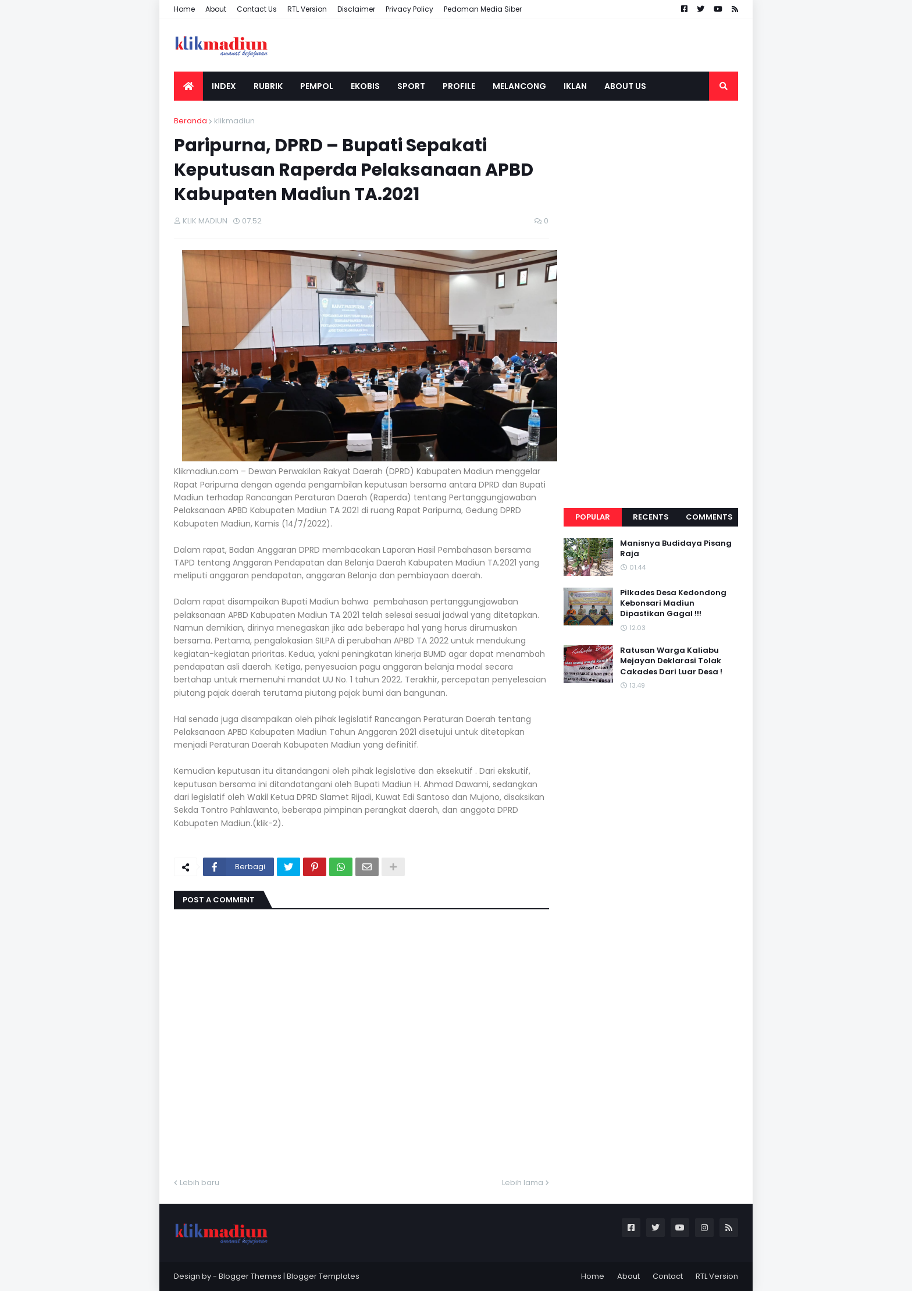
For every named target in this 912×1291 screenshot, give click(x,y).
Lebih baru (199, 1182)
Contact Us (257, 9)
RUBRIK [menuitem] (268, 86)
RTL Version (307, 9)
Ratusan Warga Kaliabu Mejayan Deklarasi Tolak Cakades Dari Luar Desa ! (671, 661)
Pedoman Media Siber (483, 9)
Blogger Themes (250, 1276)
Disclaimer (356, 9)
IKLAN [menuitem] (575, 86)
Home (184, 9)
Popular (592, 516)
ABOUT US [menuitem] (625, 86)
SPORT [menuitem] (411, 86)
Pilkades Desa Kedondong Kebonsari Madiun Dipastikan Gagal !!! (673, 603)
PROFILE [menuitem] (459, 86)
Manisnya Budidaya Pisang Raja (676, 548)
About (215, 9)
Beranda (190, 120)
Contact (668, 1276)
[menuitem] (188, 86)
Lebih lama (522, 1182)
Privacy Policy (409, 9)
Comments (709, 516)
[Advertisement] (651, 289)
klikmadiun (234, 120)
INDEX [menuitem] (224, 86)
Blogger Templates (323, 1276)
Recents (651, 516)
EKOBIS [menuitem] (365, 86)
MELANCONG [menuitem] (519, 86)
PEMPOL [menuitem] (316, 86)
